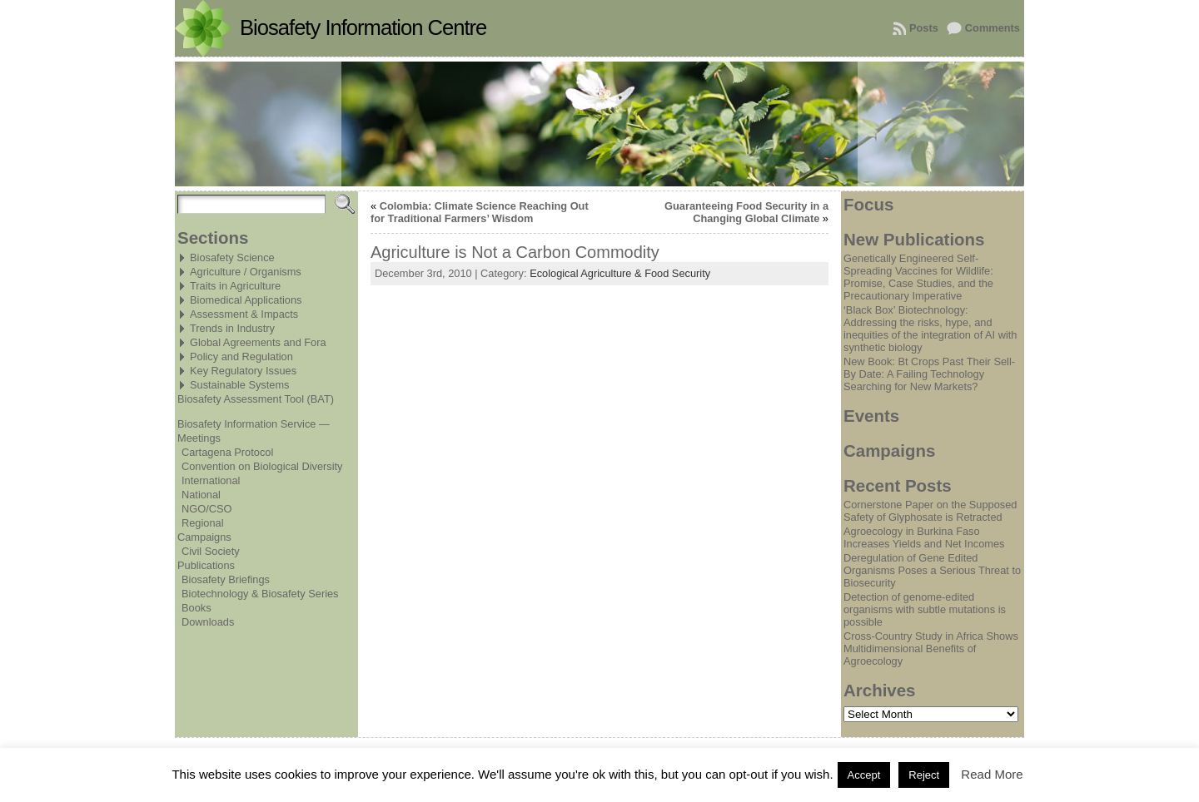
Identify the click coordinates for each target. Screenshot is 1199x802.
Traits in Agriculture (235, 286)
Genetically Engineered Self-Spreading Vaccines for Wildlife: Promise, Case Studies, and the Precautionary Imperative (918, 277)
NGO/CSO (206, 508)
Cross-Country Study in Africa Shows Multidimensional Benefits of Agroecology (930, 648)
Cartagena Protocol (227, 452)
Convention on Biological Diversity (262, 466)
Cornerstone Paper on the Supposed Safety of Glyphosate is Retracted (930, 510)
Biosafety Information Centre (363, 27)
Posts (923, 28)
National (201, 494)
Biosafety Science (232, 257)
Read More (991, 774)
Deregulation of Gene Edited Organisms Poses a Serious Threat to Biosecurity (932, 570)
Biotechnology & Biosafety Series (260, 593)
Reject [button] (923, 775)
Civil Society (211, 551)
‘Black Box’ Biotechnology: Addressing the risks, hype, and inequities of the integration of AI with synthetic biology (930, 329)
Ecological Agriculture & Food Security (620, 273)
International (211, 480)
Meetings (199, 438)
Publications (206, 565)
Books (196, 608)
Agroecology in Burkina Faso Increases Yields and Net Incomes (923, 537)
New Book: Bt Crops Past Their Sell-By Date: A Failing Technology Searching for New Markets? (929, 374)
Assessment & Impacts (244, 314)
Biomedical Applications (245, 300)
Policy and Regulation (241, 356)
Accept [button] (864, 775)
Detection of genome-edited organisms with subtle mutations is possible (924, 609)
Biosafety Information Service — (253, 424)
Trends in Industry (232, 328)
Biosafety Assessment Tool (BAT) (255, 399)
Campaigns (204, 537)
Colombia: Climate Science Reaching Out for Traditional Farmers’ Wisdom (480, 212)
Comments (992, 28)
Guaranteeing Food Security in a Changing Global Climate (746, 212)
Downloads (208, 622)
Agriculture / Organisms (245, 271)
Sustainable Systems (240, 385)
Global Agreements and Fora (258, 342)
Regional (203, 523)
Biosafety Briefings (226, 579)
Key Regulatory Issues (243, 370)
